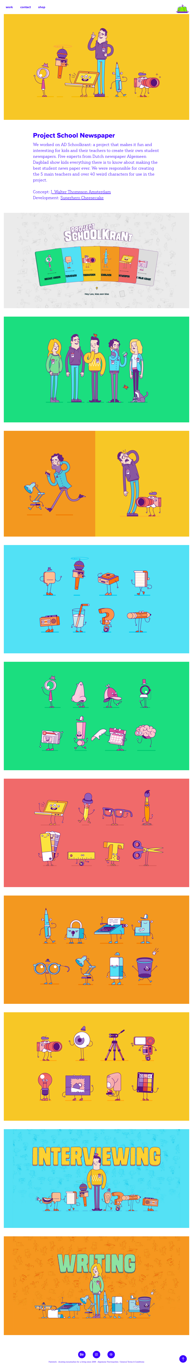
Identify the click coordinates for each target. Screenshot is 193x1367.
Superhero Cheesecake (82, 197)
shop (41, 7)
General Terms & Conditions (132, 1362)
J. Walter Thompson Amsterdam (81, 191)
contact (25, 7)
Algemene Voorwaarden (108, 1362)
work (9, 7)
